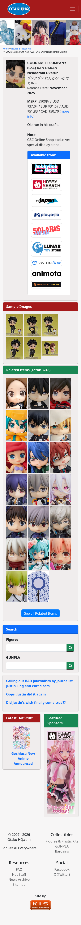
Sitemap (19, 884)
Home (6, 48)
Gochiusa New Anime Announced (23, 758)
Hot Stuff (19, 874)
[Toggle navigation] (72, 9)
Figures (12, 639)
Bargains (62, 851)
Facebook (61, 869)
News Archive (19, 879)
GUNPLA (13, 657)
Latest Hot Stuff (19, 718)
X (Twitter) (62, 874)
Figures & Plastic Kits (21, 48)
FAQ (19, 869)
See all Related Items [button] (40, 613)
